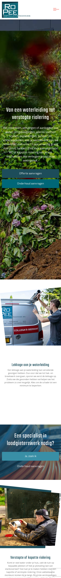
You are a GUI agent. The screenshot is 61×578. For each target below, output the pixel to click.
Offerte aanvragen (30, 173)
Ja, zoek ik (30, 456)
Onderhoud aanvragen (30, 183)
